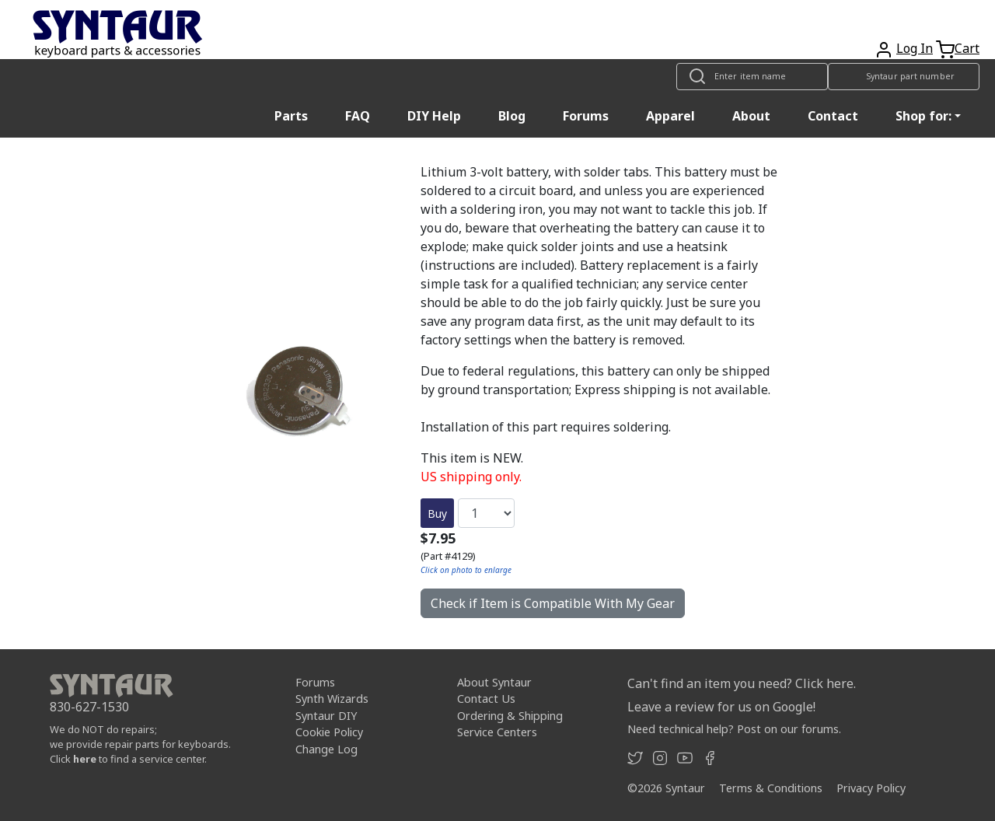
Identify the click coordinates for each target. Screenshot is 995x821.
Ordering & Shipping (510, 715)
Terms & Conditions (770, 788)
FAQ (357, 115)
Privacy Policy (871, 788)
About (751, 115)
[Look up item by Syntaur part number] (903, 76)
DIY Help (434, 115)
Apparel (670, 115)
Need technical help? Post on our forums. (734, 728)
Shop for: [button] (923, 115)
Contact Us (486, 698)
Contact (833, 115)
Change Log (326, 749)
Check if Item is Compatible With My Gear (553, 603)
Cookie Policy (329, 732)
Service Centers (497, 732)
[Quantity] (486, 513)
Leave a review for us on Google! (721, 706)
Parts (291, 115)
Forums (586, 115)
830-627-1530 (89, 706)
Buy (437, 513)
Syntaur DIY (326, 715)
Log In (914, 48)
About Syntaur (494, 682)
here (84, 759)
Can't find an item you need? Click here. (741, 683)
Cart (967, 48)
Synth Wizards (331, 698)
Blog (511, 115)
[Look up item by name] (752, 76)
